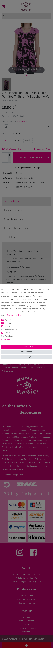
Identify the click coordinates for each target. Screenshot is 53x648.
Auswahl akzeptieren (26, 357)
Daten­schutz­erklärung (15, 315)
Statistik (8, 323)
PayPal (7, 333)
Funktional (9, 336)
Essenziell (8, 320)
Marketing (9, 326)
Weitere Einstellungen (9, 339)
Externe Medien (11, 330)
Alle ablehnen (26, 352)
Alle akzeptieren (26, 346)
